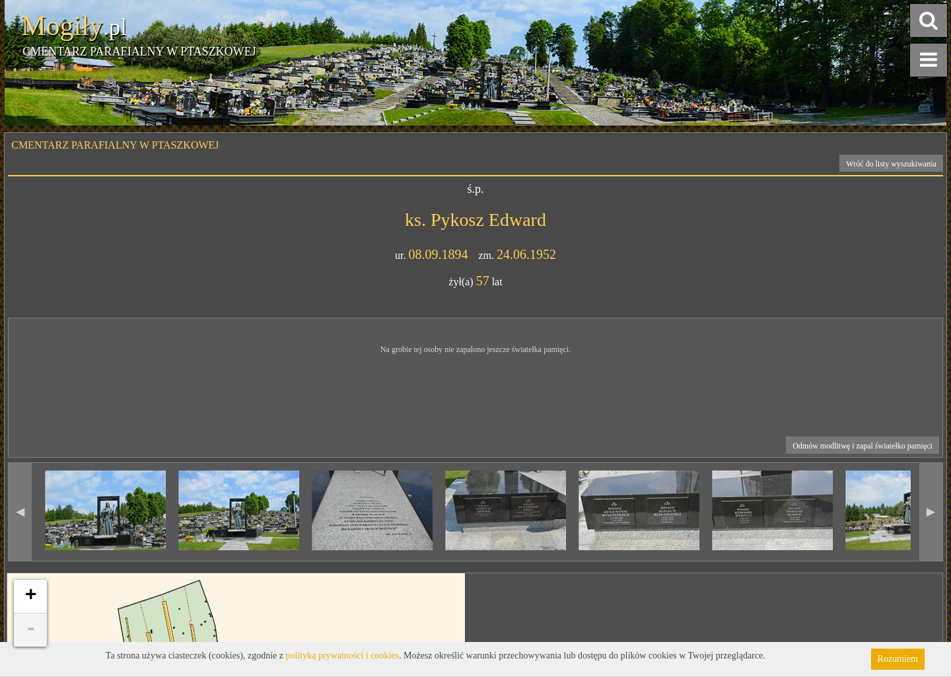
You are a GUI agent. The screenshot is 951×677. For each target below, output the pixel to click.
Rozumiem (898, 659)
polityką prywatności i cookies (342, 655)
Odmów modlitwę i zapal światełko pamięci (862, 445)
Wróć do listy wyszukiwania (891, 163)
